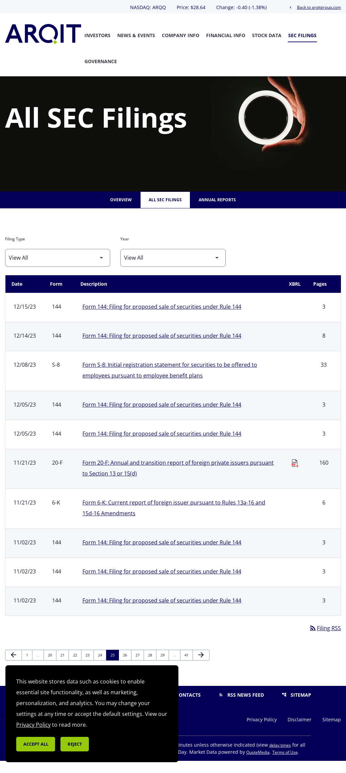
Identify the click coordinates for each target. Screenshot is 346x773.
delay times (280, 757)
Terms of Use (285, 764)
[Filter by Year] (172, 270)
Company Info (180, 35)
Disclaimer (300, 731)
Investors (97, 35)
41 (188, 667)
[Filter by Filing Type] (57, 270)
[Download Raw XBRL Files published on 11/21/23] (295, 473)
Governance (100, 61)
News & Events (136, 35)
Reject (75, 744)
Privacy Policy (262, 731)
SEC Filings (302, 35)
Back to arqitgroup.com (314, 7)
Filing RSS (325, 640)
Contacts (184, 707)
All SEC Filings (165, 212)
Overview (121, 212)
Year (124, 251)
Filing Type (15, 251)
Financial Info (225, 35)
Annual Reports (217, 212)
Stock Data (266, 35)
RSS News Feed (241, 707)
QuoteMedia (258, 764)
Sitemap (296, 707)
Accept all (35, 744)
